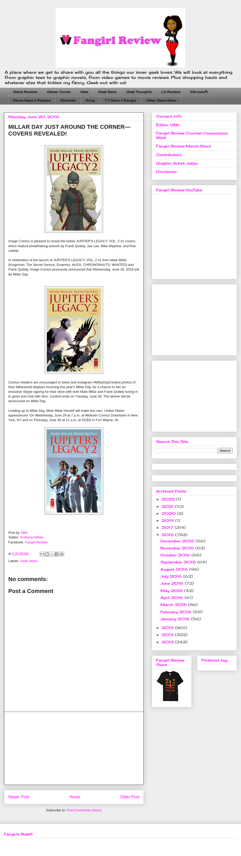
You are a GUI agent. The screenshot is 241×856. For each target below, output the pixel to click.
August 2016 (174, 569)
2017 (168, 527)
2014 (168, 634)
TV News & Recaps (120, 100)
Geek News (107, 92)
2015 (168, 627)
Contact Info (169, 116)
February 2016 (176, 612)
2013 (168, 642)
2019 (168, 520)
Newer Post (18, 797)
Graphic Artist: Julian (177, 163)
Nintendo (68, 100)
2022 (169, 499)
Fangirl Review (36, 542)
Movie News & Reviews (32, 100)
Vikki (23, 533)
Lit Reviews (171, 92)
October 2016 (176, 555)
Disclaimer (166, 171)
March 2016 (174, 604)
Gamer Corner (59, 92)
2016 (168, 535)
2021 (168, 506)
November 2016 (177, 548)
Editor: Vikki (167, 125)
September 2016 (178, 562)
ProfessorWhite (31, 537)
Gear (84, 92)
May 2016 (172, 590)
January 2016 (175, 619)
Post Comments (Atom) (84, 810)
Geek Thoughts (139, 92)
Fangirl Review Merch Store (183, 146)
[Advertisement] (74, 748)
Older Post (129, 797)
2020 (169, 513)
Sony (90, 100)
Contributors (169, 154)
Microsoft (199, 92)
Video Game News (161, 100)
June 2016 (172, 583)
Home (74, 797)
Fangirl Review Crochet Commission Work (192, 135)
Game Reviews (25, 92)
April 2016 (172, 597)
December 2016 (178, 541)
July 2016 (171, 576)
